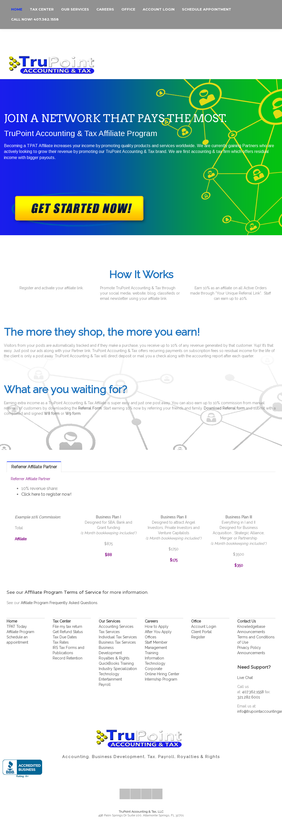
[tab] (34, 466)
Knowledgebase (251, 626)
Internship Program (161, 679)
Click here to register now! (46, 494)
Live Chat (245, 678)
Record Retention (67, 658)
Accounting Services (116, 626)
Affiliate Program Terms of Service (62, 592)
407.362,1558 (253, 692)
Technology (109, 674)
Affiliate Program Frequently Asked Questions (59, 603)
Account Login (203, 626)
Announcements (251, 632)
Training (151, 653)
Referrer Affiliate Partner (34, 466)
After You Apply (158, 632)
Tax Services (109, 632)
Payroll (105, 684)
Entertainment (110, 679)
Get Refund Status (68, 632)
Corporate (153, 669)
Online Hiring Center (162, 674)
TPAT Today (17, 626)
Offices (150, 637)
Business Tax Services (117, 642)
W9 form (73, 413)
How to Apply (157, 626)
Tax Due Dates (65, 637)
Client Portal (201, 632)
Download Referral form (224, 408)
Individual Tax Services (118, 637)
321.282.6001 (248, 697)
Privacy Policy (249, 647)
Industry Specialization (118, 669)
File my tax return (67, 626)
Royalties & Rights (114, 658)
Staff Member (156, 642)
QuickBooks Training (116, 663)
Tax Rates (61, 642)
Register (198, 637)
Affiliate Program (20, 632)
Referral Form (90, 408)
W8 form (52, 413)
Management (156, 647)
